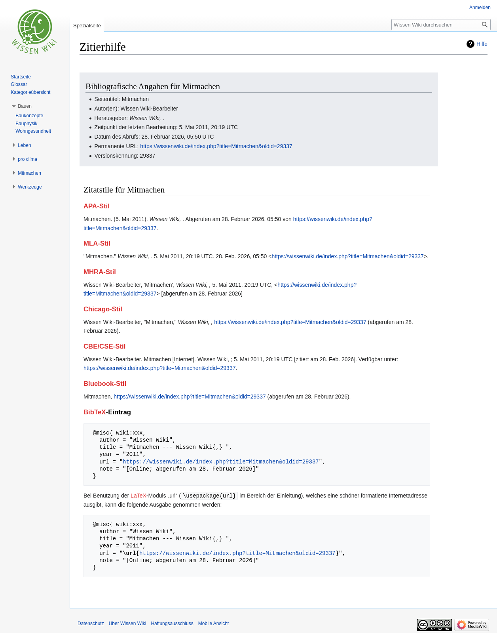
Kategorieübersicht (30, 92)
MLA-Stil (96, 243)
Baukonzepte (29, 115)
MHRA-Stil (99, 272)
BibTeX (94, 412)
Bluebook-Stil (104, 383)
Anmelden (480, 7)
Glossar (19, 84)
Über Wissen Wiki (127, 623)
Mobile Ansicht (213, 623)
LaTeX (138, 495)
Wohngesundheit (33, 131)
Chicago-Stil (102, 309)
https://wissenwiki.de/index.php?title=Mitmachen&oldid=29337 (216, 146)
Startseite (21, 77)
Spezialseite (87, 26)
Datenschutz (91, 623)
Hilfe (482, 44)
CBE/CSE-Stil (104, 346)
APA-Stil (96, 206)
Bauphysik (26, 123)
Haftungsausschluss (172, 623)
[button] (25, 106)
